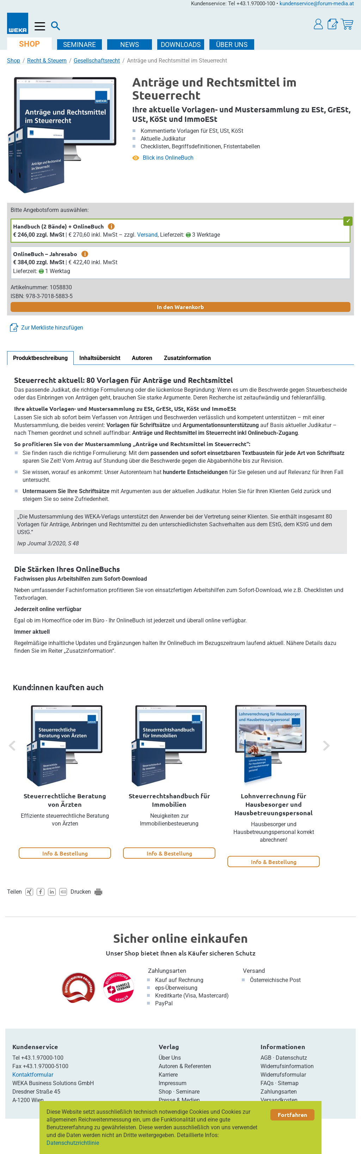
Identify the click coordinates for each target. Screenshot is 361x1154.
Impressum (172, 1083)
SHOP (29, 44)
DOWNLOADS (181, 45)
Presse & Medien (179, 1100)
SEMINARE (79, 45)
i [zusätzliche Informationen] (111, 226)
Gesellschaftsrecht (97, 60)
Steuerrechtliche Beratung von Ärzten (65, 800)
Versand (147, 234)
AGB (266, 1057)
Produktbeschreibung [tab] (40, 358)
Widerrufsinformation (287, 1066)
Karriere (168, 1074)
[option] (65, 781)
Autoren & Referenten (185, 1066)
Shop (13, 60)
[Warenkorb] (347, 24)
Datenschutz (291, 1057)
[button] (319, 24)
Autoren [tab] (142, 358)
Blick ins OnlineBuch (168, 157)
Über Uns (170, 1057)
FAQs (267, 1083)
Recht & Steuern (47, 60)
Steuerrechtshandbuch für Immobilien (169, 800)
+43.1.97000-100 (42, 1057)
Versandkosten (279, 1100)
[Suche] (55, 27)
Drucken (81, 891)
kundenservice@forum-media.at (317, 3)
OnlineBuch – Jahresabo (45, 254)
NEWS (129, 45)
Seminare (188, 1091)
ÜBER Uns (231, 45)
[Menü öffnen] (40, 26)
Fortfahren (292, 1114)
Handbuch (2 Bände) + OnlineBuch (58, 226)
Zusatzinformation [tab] (187, 358)
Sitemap (288, 1083)
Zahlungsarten (167, 970)
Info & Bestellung (65, 853)
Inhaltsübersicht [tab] (99, 358)
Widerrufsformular (283, 1074)
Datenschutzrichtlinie (73, 1143)
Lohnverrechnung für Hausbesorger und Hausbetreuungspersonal (273, 804)
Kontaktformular (32, 1074)
